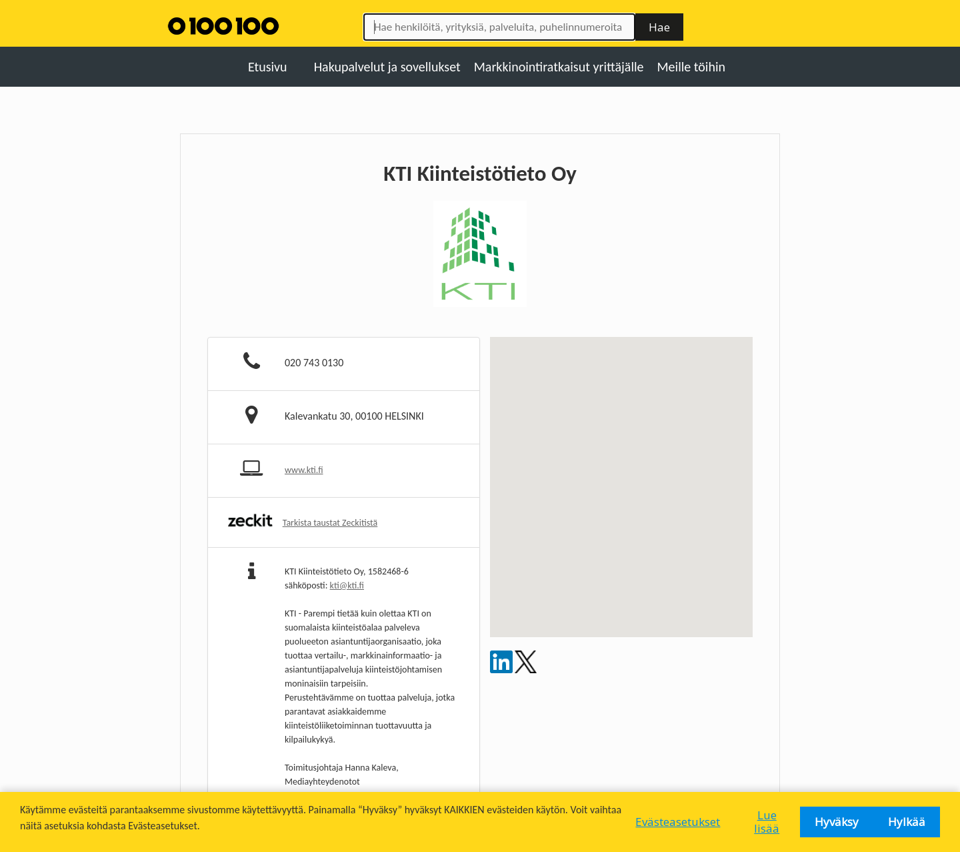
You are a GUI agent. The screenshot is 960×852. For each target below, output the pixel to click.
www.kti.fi (304, 470)
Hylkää (906, 821)
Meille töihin (691, 67)
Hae (659, 27)
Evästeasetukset (677, 821)
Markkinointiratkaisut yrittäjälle (559, 67)
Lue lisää (766, 821)
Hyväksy (837, 821)
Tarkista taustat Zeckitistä (330, 522)
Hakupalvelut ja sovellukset (387, 67)
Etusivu (267, 67)
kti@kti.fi (347, 585)
